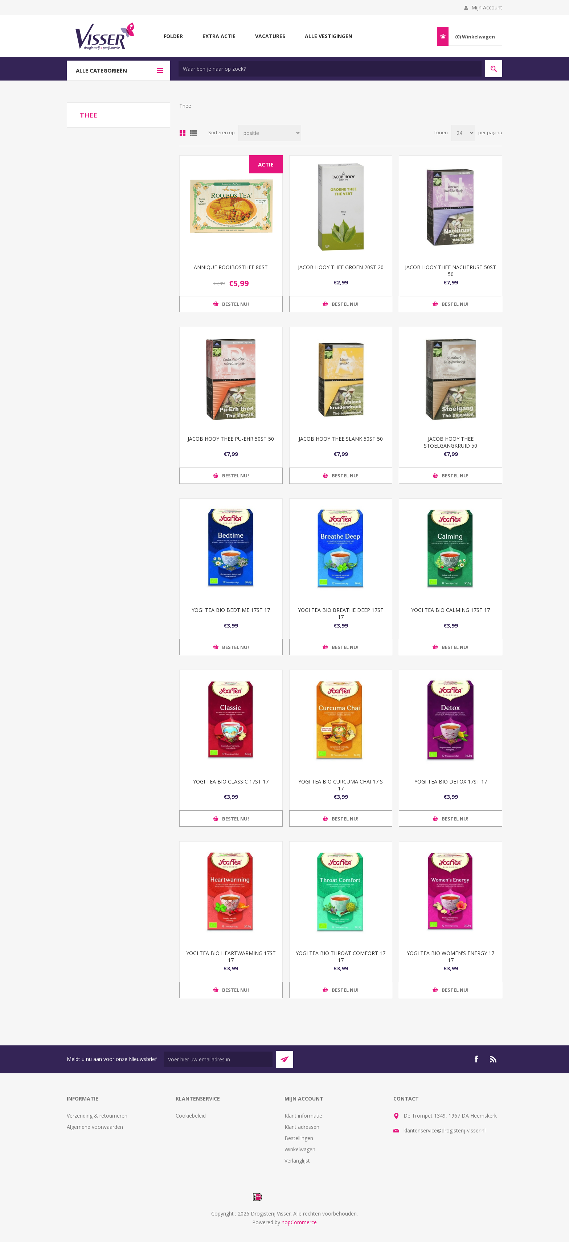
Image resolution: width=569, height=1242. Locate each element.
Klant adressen (301, 1126)
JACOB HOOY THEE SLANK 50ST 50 (341, 438)
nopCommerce (299, 1222)
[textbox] (330, 69)
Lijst (193, 133)
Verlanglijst (297, 1160)
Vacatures (270, 36)
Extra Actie (219, 36)
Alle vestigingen (328, 36)
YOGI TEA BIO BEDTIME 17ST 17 (231, 609)
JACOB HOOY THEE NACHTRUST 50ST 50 (450, 270)
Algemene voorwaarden (95, 1126)
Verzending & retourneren (97, 1115)
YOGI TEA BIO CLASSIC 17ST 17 (231, 781)
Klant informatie (303, 1115)
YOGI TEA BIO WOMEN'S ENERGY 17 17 (450, 956)
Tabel (182, 133)
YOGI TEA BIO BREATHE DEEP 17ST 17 (341, 613)
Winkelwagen (299, 1149)
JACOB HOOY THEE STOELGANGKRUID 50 (450, 442)
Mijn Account (486, 7)
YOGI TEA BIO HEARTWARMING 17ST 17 (231, 956)
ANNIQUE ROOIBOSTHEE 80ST (231, 267)
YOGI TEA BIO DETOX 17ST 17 (450, 781)
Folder (173, 36)
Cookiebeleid (191, 1115)
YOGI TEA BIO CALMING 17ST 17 (450, 609)
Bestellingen (298, 1138)
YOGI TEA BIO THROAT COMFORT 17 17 (340, 956)
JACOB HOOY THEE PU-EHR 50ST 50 (231, 438)
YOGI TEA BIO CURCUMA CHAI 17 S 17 (340, 785)
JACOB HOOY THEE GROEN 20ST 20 (341, 267)
